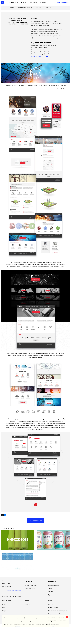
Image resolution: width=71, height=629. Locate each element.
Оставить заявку (35, 520)
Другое (50, 595)
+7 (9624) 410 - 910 (31, 585)
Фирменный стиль (25, 7)
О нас (4, 604)
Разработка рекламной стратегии (58, 610)
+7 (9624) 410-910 (62, 2)
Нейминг (11, 7)
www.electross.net (39, 57)
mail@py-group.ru (30, 588)
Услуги (23, 2)
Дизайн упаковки (53, 607)
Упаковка (39, 7)
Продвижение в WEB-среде (56, 614)
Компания (33, 2)
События (27, 604)
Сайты (48, 7)
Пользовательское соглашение (11, 596)
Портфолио (13, 2)
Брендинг (51, 604)
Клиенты (4, 607)
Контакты (44, 2)
